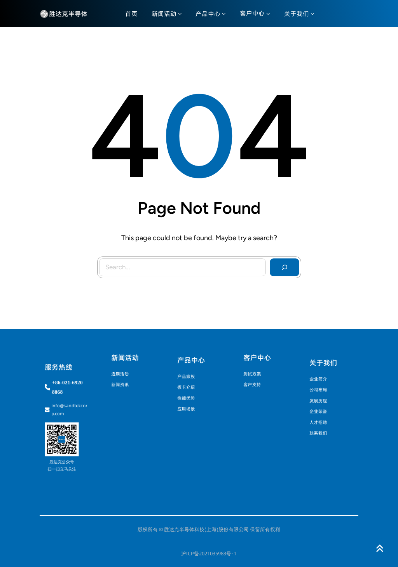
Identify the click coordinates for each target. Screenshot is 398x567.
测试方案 (255, 373)
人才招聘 (321, 417)
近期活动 (122, 373)
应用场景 (188, 404)
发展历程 (321, 400)
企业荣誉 (321, 409)
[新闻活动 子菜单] (180, 14)
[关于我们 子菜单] (312, 14)
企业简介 (321, 382)
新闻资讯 (122, 382)
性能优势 (188, 395)
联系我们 (321, 426)
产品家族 (188, 377)
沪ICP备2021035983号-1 (208, 553)
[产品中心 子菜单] (224, 14)
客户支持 (255, 382)
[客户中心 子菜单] (268, 14)
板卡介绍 (188, 386)
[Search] (284, 267)
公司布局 (321, 391)
